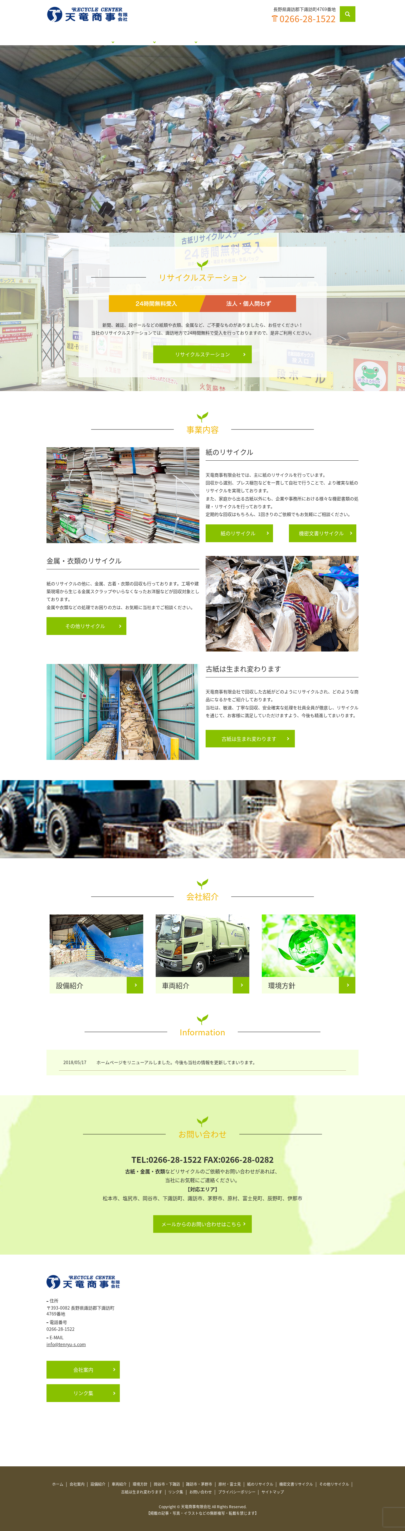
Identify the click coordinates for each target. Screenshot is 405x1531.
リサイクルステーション (148, 37)
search (351, 14)
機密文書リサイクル (321, 533)
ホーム (68, 37)
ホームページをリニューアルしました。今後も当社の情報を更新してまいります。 (176, 1062)
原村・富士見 (229, 1484)
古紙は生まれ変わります (244, 37)
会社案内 (83, 1369)
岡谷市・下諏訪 (167, 1484)
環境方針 (140, 1484)
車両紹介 (119, 1484)
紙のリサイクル (238, 533)
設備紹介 (97, 1484)
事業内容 (196, 37)
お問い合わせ (330, 37)
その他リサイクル (85, 626)
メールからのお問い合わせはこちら (201, 1223)
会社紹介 (99, 37)
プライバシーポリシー (237, 1492)
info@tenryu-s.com (66, 1344)
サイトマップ (272, 1492)
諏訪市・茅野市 (199, 1484)
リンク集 (293, 37)
